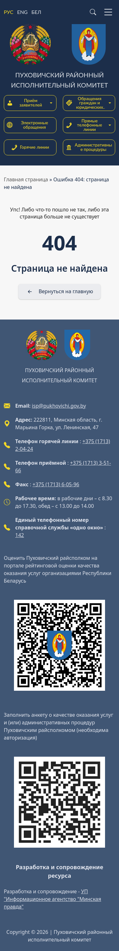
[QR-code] (59, 645)
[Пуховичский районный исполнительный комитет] (59, 57)
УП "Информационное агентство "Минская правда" (52, 899)
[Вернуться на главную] (59, 291)
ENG (22, 12)
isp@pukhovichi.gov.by (59, 405)
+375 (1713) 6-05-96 (56, 484)
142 (19, 535)
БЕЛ (36, 12)
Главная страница (26, 179)
